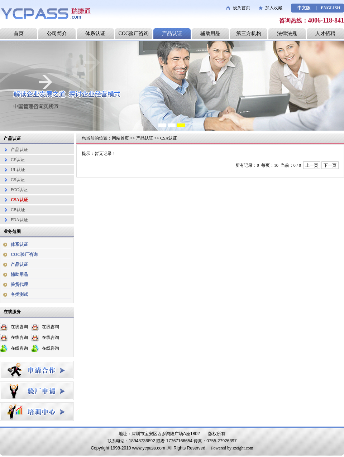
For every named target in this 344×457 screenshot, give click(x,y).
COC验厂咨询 (134, 33)
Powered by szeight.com (232, 448)
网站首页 (120, 138)
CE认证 (18, 159)
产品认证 (172, 33)
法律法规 (287, 33)
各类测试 (19, 294)
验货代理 (19, 284)
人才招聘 (325, 33)
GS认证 (18, 179)
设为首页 (241, 7)
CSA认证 (19, 199)
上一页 (311, 165)
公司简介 (57, 33)
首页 (19, 33)
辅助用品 (210, 33)
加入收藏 (273, 7)
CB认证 (18, 209)
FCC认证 (19, 189)
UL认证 (18, 169)
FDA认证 (19, 219)
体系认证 (95, 33)
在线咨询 (19, 326)
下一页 (330, 165)
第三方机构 (248, 33)
